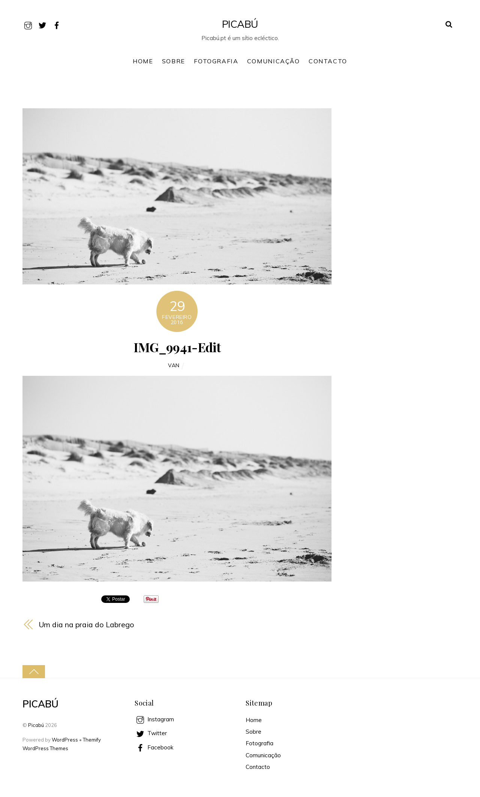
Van (174, 365)
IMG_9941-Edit (177, 347)
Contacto (328, 61)
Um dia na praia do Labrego (86, 624)
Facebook (154, 747)
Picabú (36, 725)
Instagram (154, 719)
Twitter (151, 733)
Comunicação (273, 61)
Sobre (173, 61)
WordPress (65, 740)
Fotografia (216, 61)
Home (143, 61)
